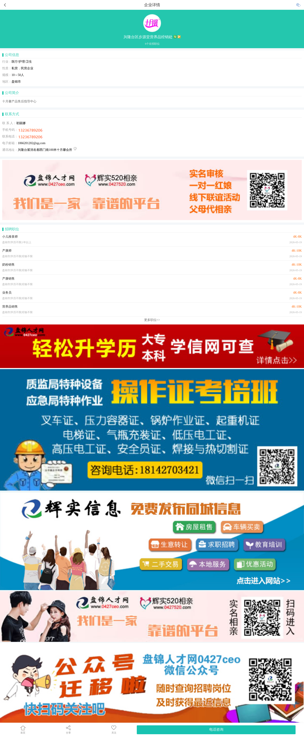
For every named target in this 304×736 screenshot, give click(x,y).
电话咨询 (216, 729)
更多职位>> (152, 320)
